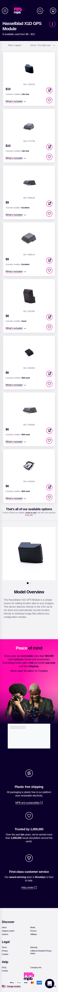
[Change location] (14, 986)
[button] (49, 90)
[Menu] (5, 11)
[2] (30, 583)
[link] (19, 10)
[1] (28, 583)
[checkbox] (49, 100)
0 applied (14, 45)
